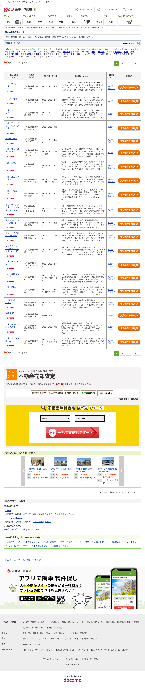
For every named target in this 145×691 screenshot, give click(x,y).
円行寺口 (54, 514)
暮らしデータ (70, 546)
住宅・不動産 (131, 542)
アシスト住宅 (11, 99)
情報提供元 (110, 622)
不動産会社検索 (40, 546)
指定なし (8, 49)
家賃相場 (56, 546)
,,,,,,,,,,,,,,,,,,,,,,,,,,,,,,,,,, (90, 418)
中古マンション (33, 542)
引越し (30, 650)
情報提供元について (12, 560)
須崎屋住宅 (10, 313)
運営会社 (97, 659)
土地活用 (36, 644)
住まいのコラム (96, 650)
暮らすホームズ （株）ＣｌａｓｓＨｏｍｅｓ (13, 207)
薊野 (35, 514)
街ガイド (85, 650)
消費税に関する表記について (58, 628)
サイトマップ (86, 659)
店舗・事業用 (100, 542)
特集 (24, 650)
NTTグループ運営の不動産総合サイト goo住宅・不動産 (27, 2)
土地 (79, 542)
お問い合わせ (74, 659)
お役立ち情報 (6, 649)
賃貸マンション (65, 633)
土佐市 (23, 529)
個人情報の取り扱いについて (34, 628)
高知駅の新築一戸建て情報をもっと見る (120, 492)
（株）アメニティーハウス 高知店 (12, 125)
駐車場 (75, 633)
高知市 (7, 529)
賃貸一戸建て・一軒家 (48, 633)
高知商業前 (69, 514)
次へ (137, 63)
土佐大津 (9, 514)
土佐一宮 (27, 514)
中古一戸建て (66, 542)
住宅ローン (94, 639)
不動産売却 (27, 644)
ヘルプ (64, 659)
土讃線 (8, 511)
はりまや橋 (38, 521)
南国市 (15, 529)
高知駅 (110, 101)
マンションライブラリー (18, 546)
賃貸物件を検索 (129, 87)
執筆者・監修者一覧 (112, 650)
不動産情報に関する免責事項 (32, 560)
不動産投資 (115, 542)
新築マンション (14, 542)
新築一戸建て (50, 542)
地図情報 (125, 650)
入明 (47, 514)
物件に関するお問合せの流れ (93, 622)
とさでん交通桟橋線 (14, 518)
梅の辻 (48, 521)
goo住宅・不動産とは (31, 622)
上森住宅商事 (11, 138)
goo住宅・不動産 (8, 622)
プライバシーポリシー (51, 659)
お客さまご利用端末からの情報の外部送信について (60, 622)
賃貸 (87, 542)
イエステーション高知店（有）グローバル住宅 (12, 248)
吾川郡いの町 (34, 529)
